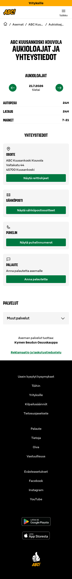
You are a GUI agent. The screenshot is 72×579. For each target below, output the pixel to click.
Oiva (36, 447)
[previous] (13, 88)
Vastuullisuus (36, 456)
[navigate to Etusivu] (5, 24)
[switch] (63, 12)
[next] (59, 88)
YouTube (36, 499)
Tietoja (36, 438)
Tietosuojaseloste (36, 413)
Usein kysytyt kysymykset (36, 376)
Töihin (36, 386)
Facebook (36, 481)
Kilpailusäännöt (36, 404)
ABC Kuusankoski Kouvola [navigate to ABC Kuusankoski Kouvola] (36, 24)
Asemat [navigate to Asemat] (18, 24)
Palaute (36, 429)
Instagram (36, 490)
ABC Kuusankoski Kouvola (36, 42)
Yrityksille (36, 3)
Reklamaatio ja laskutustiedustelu (36, 352)
